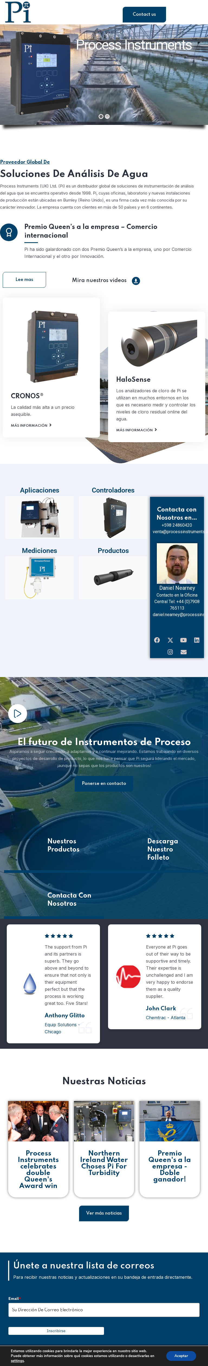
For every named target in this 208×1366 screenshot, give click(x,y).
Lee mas (24, 283)
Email (14, 1302)
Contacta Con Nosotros (69, 903)
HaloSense (133, 393)
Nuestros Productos (63, 849)
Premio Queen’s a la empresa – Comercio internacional (90, 245)
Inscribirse (56, 1335)
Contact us (144, 14)
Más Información (29, 439)
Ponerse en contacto (104, 787)
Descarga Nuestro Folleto (162, 853)
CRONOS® (27, 410)
